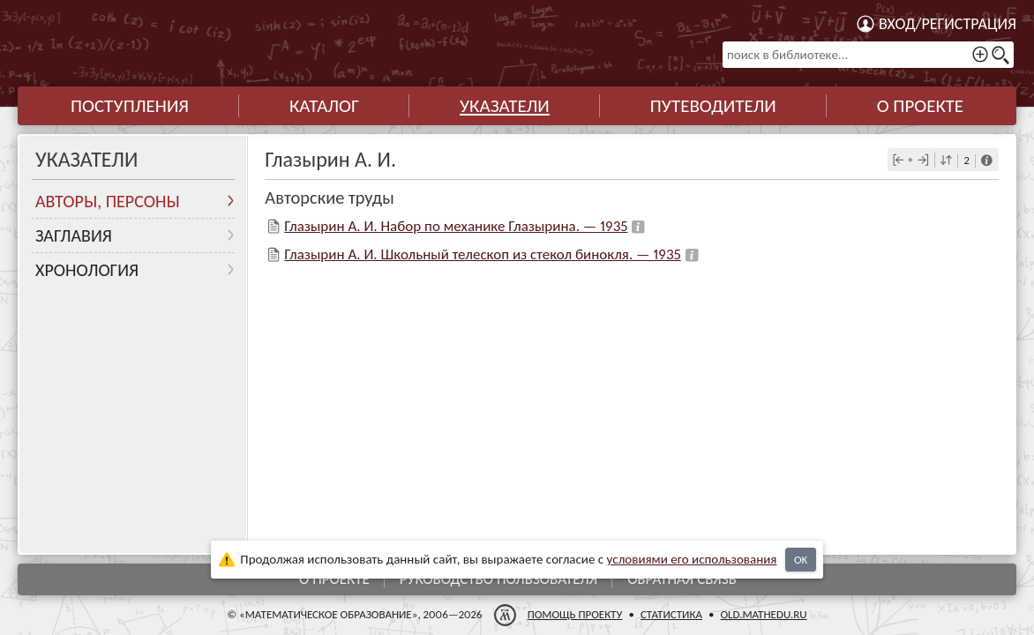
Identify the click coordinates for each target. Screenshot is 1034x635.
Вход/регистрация (947, 24)
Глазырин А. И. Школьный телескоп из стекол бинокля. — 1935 (482, 254)
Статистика (671, 614)
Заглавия (73, 235)
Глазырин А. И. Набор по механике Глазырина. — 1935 (455, 226)
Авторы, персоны (107, 201)
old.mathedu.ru (763, 614)
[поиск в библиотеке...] (868, 54)
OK (800, 559)
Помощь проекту (575, 614)
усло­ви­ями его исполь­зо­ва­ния (692, 559)
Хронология (87, 269)
